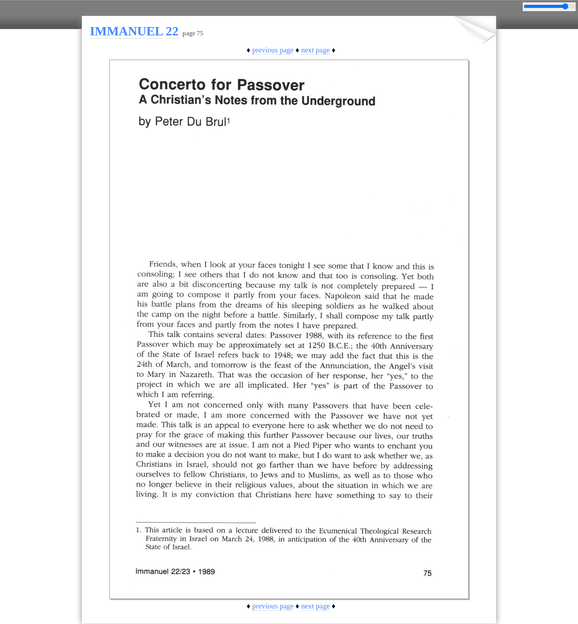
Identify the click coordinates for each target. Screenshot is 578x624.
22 (172, 31)
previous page (272, 50)
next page (315, 50)
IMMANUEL (126, 31)
